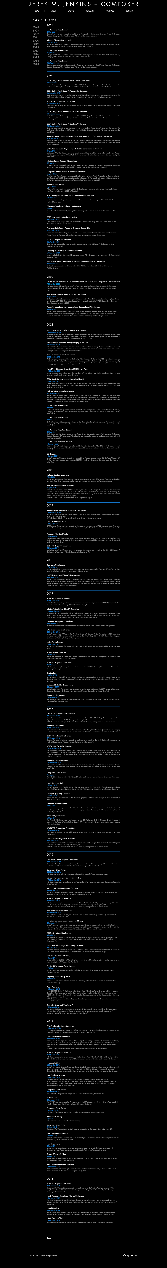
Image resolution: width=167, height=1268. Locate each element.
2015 (35, 57)
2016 (35, 54)
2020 (35, 40)
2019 (35, 44)
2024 (35, 27)
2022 (35, 34)
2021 (35, 37)
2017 (35, 50)
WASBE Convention (55, 338)
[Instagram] (128, 1255)
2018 (35, 47)
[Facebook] (124, 1255)
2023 (35, 30)
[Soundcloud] (136, 1255)
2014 (35, 60)
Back (49, 1238)
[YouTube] (132, 1255)
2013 (35, 64)
